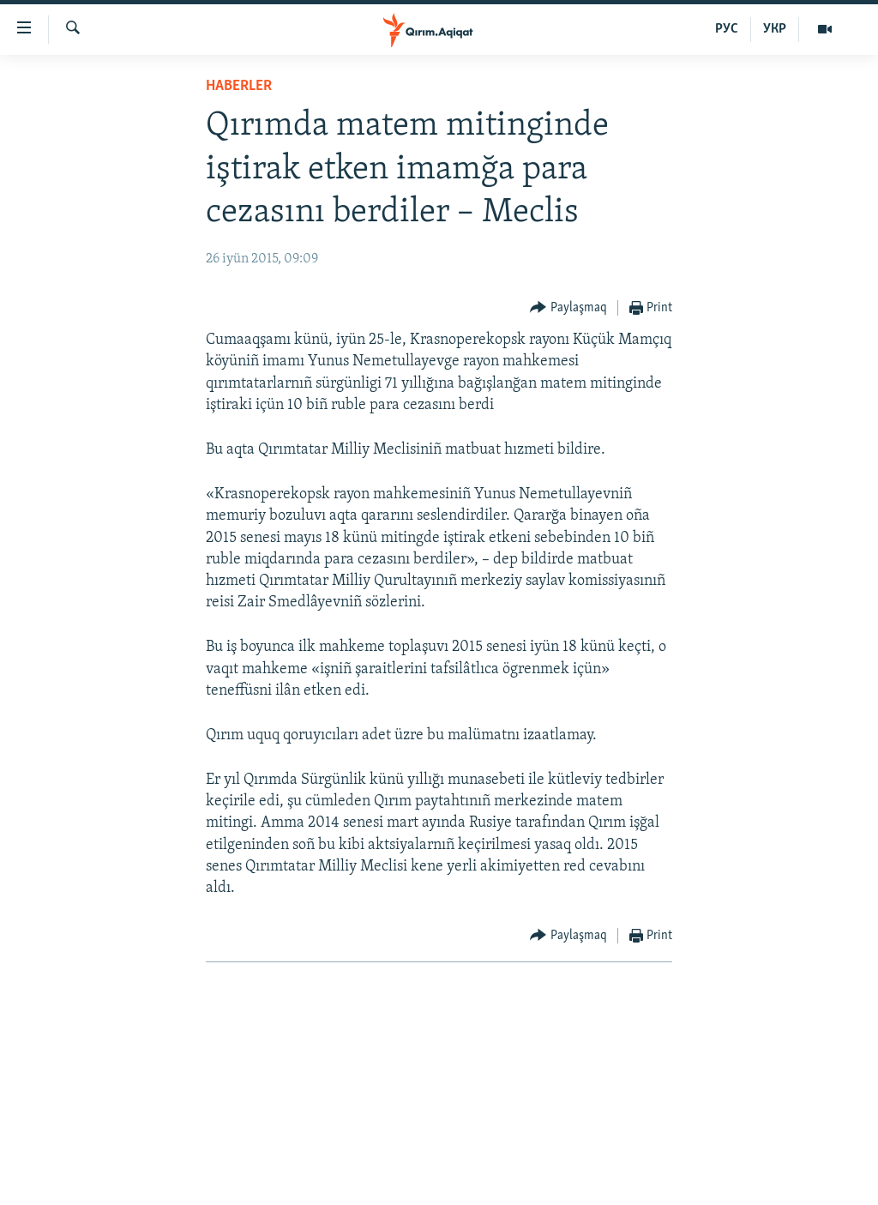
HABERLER (239, 86)
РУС (726, 29)
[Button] (568, 308)
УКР (774, 29)
